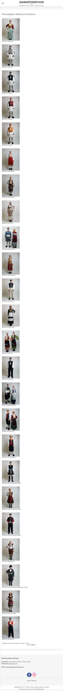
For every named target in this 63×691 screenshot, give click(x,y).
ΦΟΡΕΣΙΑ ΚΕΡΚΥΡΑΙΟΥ (9, 457)
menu (3, 3)
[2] (34, 645)
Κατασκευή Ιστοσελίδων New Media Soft (31, 689)
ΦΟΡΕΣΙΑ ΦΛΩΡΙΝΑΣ (8, 561)
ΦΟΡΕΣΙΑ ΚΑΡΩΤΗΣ (8, 639)
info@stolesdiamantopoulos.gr (15, 667)
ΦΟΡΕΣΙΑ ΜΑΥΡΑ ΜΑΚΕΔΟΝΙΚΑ (11, 535)
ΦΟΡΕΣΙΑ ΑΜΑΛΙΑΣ (8, 41)
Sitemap (33, 680)
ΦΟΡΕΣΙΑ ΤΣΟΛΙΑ (7, 67)
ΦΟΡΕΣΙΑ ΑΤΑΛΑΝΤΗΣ (8, 275)
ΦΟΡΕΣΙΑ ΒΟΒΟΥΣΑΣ (8, 327)
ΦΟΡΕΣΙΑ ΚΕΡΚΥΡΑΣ (8, 431)
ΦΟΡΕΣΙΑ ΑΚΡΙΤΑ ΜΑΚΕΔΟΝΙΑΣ (11, 483)
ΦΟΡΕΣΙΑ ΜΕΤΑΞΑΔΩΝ (9, 613)
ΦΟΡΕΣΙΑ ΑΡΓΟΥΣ (7, 223)
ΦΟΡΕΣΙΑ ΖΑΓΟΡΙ (7, 353)
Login (28, 680)
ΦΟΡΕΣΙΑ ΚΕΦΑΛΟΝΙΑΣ (9, 405)
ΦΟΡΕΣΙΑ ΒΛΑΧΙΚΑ (7, 379)
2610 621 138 (13, 663)
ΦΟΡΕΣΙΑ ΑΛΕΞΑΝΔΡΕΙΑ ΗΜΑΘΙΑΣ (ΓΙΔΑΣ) (15, 587)
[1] (32, 645)
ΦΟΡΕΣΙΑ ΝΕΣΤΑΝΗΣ (8, 249)
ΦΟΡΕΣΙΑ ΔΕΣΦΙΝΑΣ (8, 171)
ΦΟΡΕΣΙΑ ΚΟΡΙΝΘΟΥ (8, 197)
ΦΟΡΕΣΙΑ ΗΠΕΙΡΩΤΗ (8, 301)
